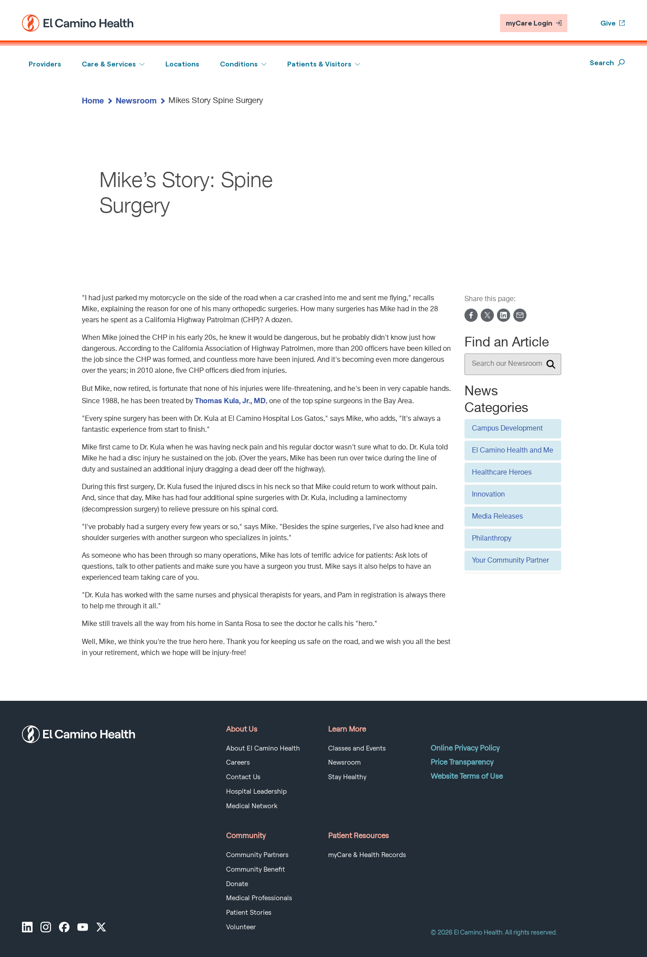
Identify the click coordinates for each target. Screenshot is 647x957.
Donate (237, 884)
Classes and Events (357, 748)
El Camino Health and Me (512, 450)
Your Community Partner (510, 560)
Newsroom (136, 100)
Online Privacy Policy (465, 748)
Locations (182, 64)
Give (612, 23)
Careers (238, 762)
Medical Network (252, 806)
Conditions (239, 64)
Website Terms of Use (467, 776)
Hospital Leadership (256, 791)
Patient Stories (248, 913)
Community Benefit (255, 869)
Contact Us (243, 777)
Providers (45, 64)
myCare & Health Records (367, 855)
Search (607, 63)
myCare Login (534, 23)
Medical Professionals (259, 898)
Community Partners (257, 855)
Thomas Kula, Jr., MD (230, 400)
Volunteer (241, 927)
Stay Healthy (347, 777)
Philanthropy (492, 538)
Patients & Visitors (319, 64)
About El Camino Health (263, 748)
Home (93, 100)
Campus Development (507, 428)
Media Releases (497, 516)
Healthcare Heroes (502, 472)
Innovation (488, 494)
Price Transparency (462, 762)
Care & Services (109, 64)
